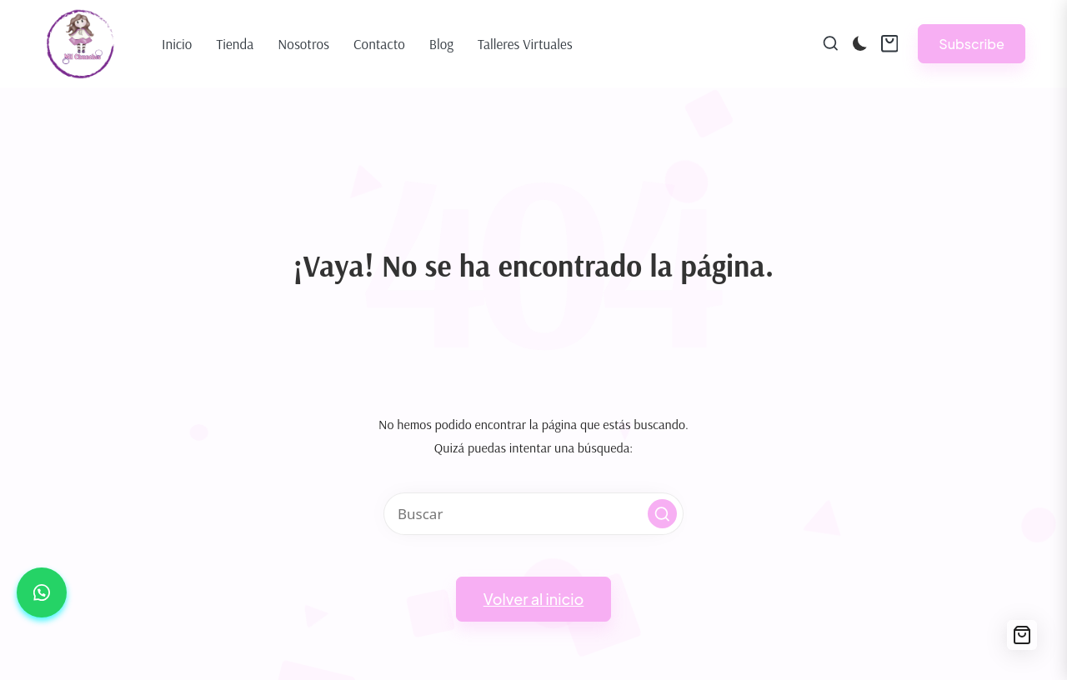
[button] (971, 43)
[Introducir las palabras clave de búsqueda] (533, 513)
